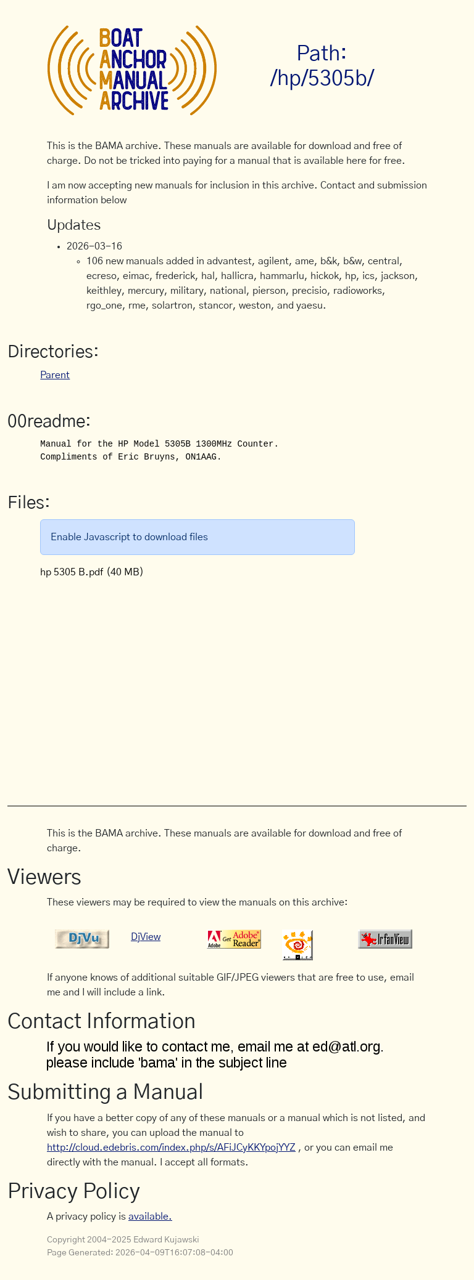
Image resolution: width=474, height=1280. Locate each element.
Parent (55, 375)
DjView (145, 937)
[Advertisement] (260, 685)
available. (150, 1216)
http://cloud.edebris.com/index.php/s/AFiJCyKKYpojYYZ (171, 1147)
